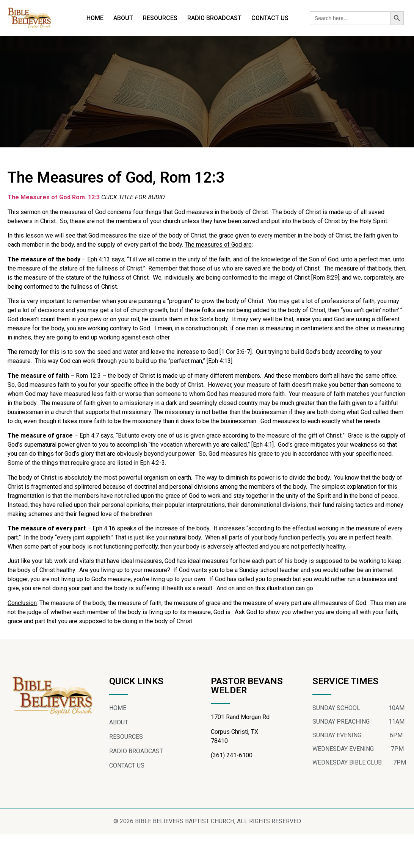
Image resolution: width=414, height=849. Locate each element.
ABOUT (123, 18)
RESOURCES (160, 18)
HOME (95, 18)
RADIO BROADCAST (214, 18)
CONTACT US (270, 18)
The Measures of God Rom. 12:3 (54, 197)
